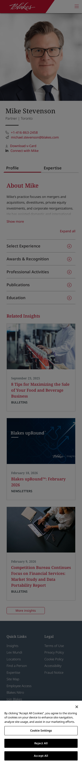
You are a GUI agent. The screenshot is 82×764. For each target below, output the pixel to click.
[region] (41, 732)
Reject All (41, 743)
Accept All (41, 756)
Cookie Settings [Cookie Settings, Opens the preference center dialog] (41, 730)
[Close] (77, 707)
